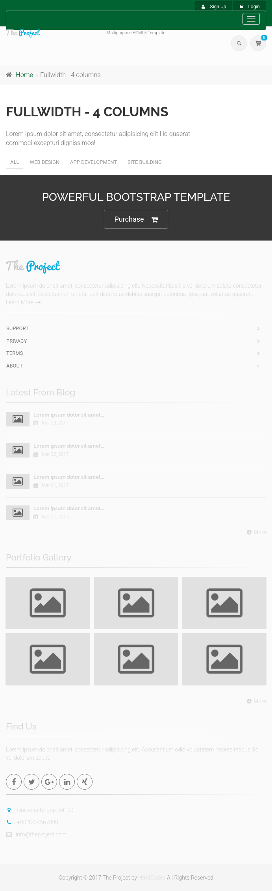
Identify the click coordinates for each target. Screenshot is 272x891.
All (14, 162)
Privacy (16, 341)
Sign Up (214, 6)
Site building (145, 162)
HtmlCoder (151, 877)
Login (250, 6)
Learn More (23, 302)
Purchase (135, 219)
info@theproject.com (36, 834)
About (14, 366)
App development (93, 162)
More (255, 532)
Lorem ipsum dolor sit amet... (68, 415)
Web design (44, 162)
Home (24, 75)
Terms (14, 353)
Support (17, 328)
